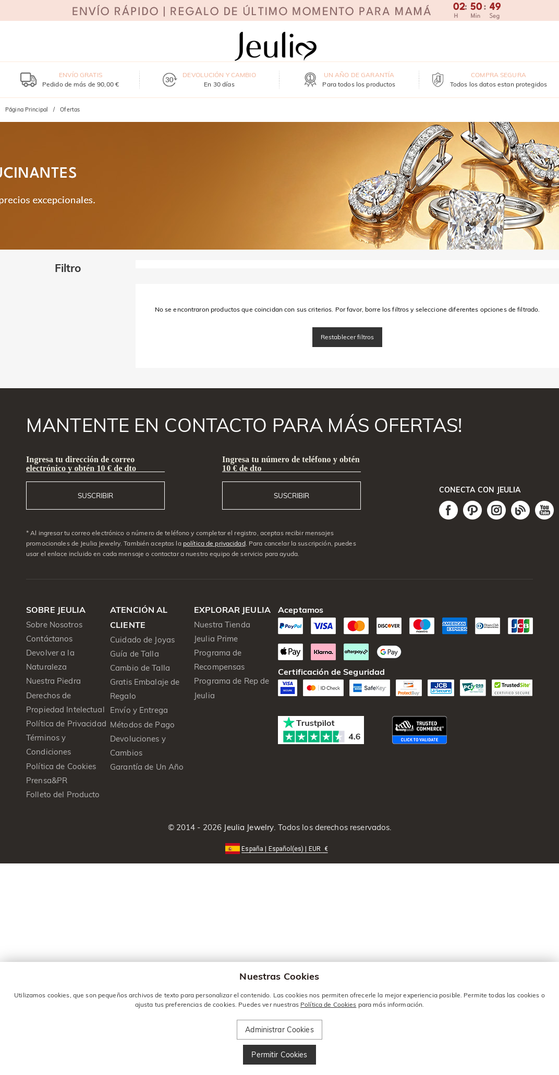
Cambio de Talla (140, 668)
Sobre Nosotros (54, 624)
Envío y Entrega (139, 710)
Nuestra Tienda (222, 624)
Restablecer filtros (347, 337)
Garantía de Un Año (147, 767)
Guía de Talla (134, 654)
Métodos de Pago (142, 725)
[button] (279, 848)
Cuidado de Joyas (142, 640)
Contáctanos (49, 639)
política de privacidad (214, 543)
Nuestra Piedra (53, 681)
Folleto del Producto (63, 794)
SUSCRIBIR (95, 495)
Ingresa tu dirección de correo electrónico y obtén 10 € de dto (81, 464)
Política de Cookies (61, 766)
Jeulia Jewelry (248, 827)
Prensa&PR (46, 780)
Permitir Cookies (279, 1054)
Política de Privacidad (66, 723)
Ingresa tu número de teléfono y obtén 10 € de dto (291, 464)
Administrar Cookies (279, 1029)
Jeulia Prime (216, 639)
